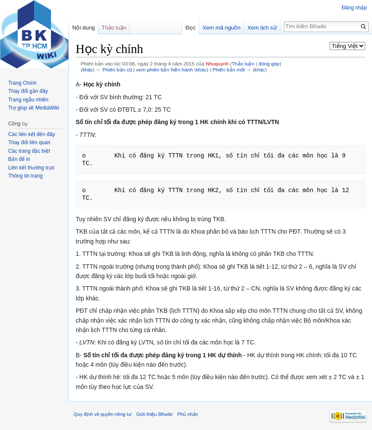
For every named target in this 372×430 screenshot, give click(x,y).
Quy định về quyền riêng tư (103, 414)
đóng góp (269, 63)
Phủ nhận (187, 414)
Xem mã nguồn (222, 27)
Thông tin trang (25, 176)
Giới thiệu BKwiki (154, 414)
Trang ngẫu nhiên (28, 100)
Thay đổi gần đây (28, 91)
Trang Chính (22, 83)
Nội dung (83, 27)
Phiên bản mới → (232, 69)
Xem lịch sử (262, 27)
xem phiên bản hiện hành (164, 69)
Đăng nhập (354, 8)
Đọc (191, 27)
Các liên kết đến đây (31, 134)
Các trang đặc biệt (29, 151)
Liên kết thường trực (31, 168)
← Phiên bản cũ (114, 69)
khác (88, 69)
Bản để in (19, 159)
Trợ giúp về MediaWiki (33, 108)
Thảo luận (243, 63)
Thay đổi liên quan (29, 142)
